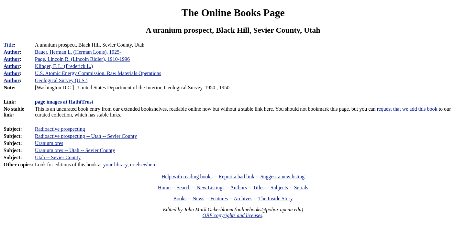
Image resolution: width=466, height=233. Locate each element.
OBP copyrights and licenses (232, 215)
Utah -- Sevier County (58, 157)
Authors (238, 187)
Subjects (279, 187)
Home (164, 187)
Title (9, 45)
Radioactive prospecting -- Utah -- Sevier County (86, 136)
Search (184, 187)
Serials (301, 187)
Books (179, 198)
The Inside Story (275, 198)
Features (219, 198)
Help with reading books (187, 176)
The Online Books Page (232, 12)
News (198, 198)
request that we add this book (407, 109)
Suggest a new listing (283, 176)
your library (115, 164)
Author (12, 52)
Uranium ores (49, 143)
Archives (243, 198)
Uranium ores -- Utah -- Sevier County (75, 150)
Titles (258, 187)
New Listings (211, 187)
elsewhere (146, 164)
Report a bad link (236, 176)
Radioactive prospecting (60, 129)
